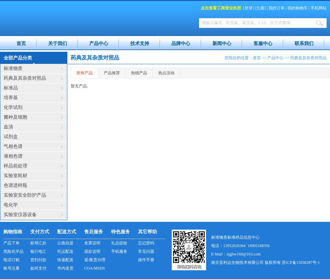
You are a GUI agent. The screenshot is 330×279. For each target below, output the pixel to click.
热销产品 (139, 73)
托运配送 (65, 251)
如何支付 (38, 268)
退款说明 (92, 251)
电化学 (11, 204)
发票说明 (92, 243)
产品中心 (98, 43)
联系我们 (304, 43)
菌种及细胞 (15, 117)
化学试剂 (13, 107)
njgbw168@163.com (244, 254)
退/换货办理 (94, 259)
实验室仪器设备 (20, 214)
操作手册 (146, 259)
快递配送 (65, 259)
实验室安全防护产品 (25, 195)
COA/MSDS (94, 268)
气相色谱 (13, 146)
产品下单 (11, 243)
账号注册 (11, 268)
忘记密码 (146, 243)
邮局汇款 (38, 243)
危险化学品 (13, 251)
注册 (260, 8)
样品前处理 (15, 165)
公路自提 (65, 243)
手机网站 (318, 8)
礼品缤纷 (119, 243)
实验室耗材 (15, 175)
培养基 (11, 97)
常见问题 (146, 251)
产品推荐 (112, 73)
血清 (8, 126)
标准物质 (13, 68)
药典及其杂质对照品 (25, 78)
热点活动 (166, 73)
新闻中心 (221, 43)
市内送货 (65, 268)
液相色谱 (13, 156)
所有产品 (84, 73)
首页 (21, 43)
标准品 (11, 87)
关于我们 (57, 43)
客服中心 (263, 43)
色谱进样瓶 (15, 185)
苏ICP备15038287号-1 (301, 262)
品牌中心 (180, 43)
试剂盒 (11, 136)
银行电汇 (38, 251)
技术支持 (139, 43)
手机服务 (119, 251)
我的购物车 (298, 8)
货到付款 (38, 259)
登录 (248, 8)
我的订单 (276, 8)
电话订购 (11, 259)
